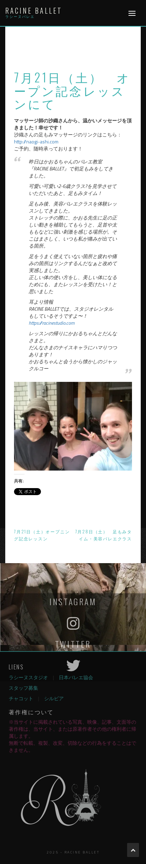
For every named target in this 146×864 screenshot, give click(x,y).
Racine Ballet (33, 10)
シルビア (54, 698)
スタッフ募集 (23, 687)
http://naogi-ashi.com (36, 141)
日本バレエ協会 (76, 677)
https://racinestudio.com (52, 322)
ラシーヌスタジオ (28, 677)
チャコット (21, 698)
